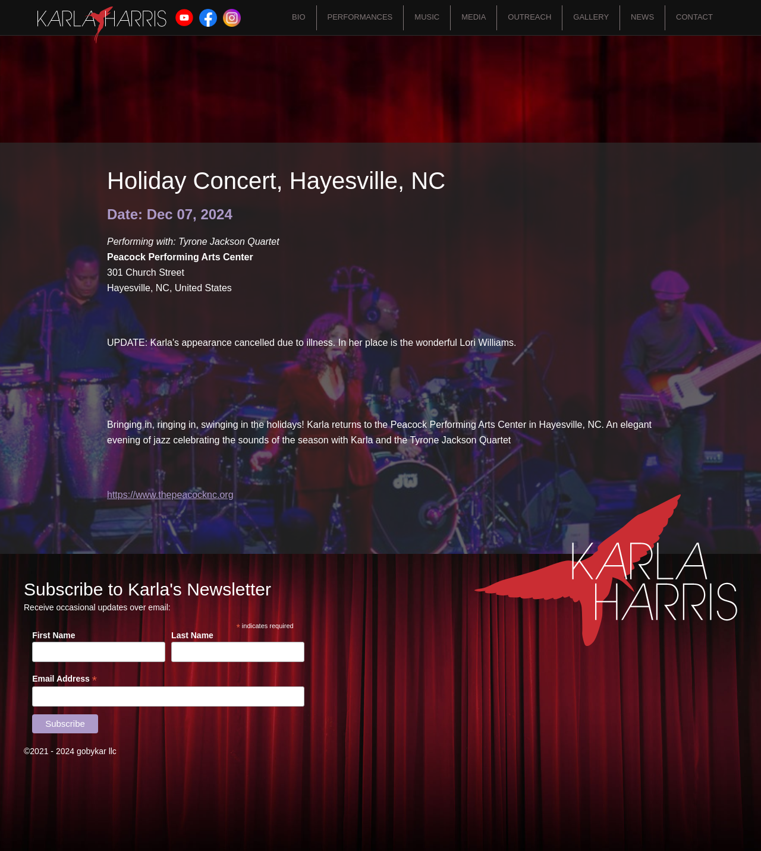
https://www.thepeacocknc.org (170, 495)
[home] (101, 25)
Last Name (192, 635)
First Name (53, 635)
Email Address (64, 679)
